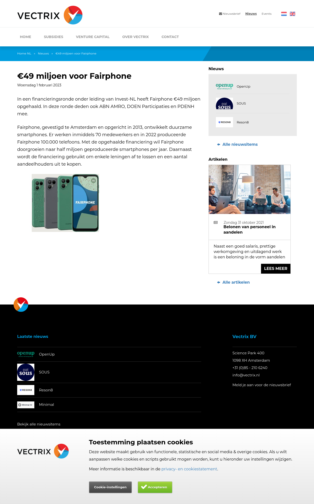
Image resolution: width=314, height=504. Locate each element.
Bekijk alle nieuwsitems (38, 424)
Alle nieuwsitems (237, 144)
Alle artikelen (233, 282)
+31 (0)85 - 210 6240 (250, 367)
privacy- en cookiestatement (189, 469)
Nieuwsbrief (229, 13)
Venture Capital (93, 37)
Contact (170, 37)
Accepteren (157, 487)
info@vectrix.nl (246, 375)
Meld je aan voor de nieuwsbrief (262, 385)
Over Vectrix (135, 37)
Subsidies (53, 37)
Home (25, 37)
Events (267, 13)
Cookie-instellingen (110, 487)
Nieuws (251, 13)
